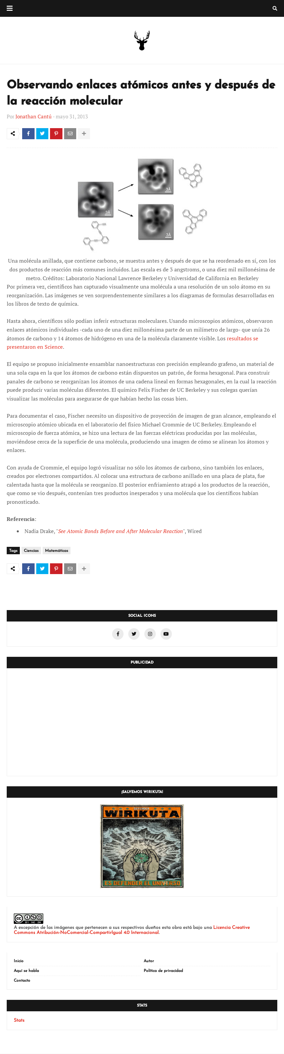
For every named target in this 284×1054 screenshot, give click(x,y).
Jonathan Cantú (33, 116)
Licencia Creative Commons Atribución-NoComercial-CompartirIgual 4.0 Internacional (132, 931)
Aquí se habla (26, 971)
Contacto (22, 981)
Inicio (18, 961)
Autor (149, 961)
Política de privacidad (163, 971)
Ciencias (31, 551)
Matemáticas (56, 551)
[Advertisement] (142, 722)
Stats (19, 1020)
